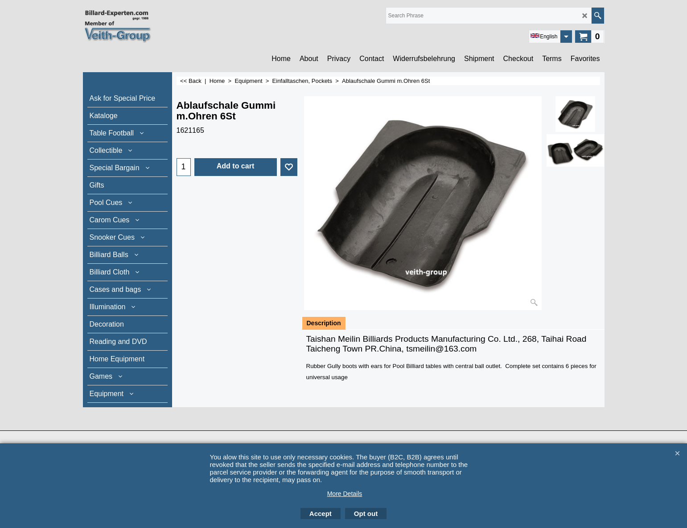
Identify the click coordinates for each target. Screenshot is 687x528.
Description (324, 323)
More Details (344, 493)
